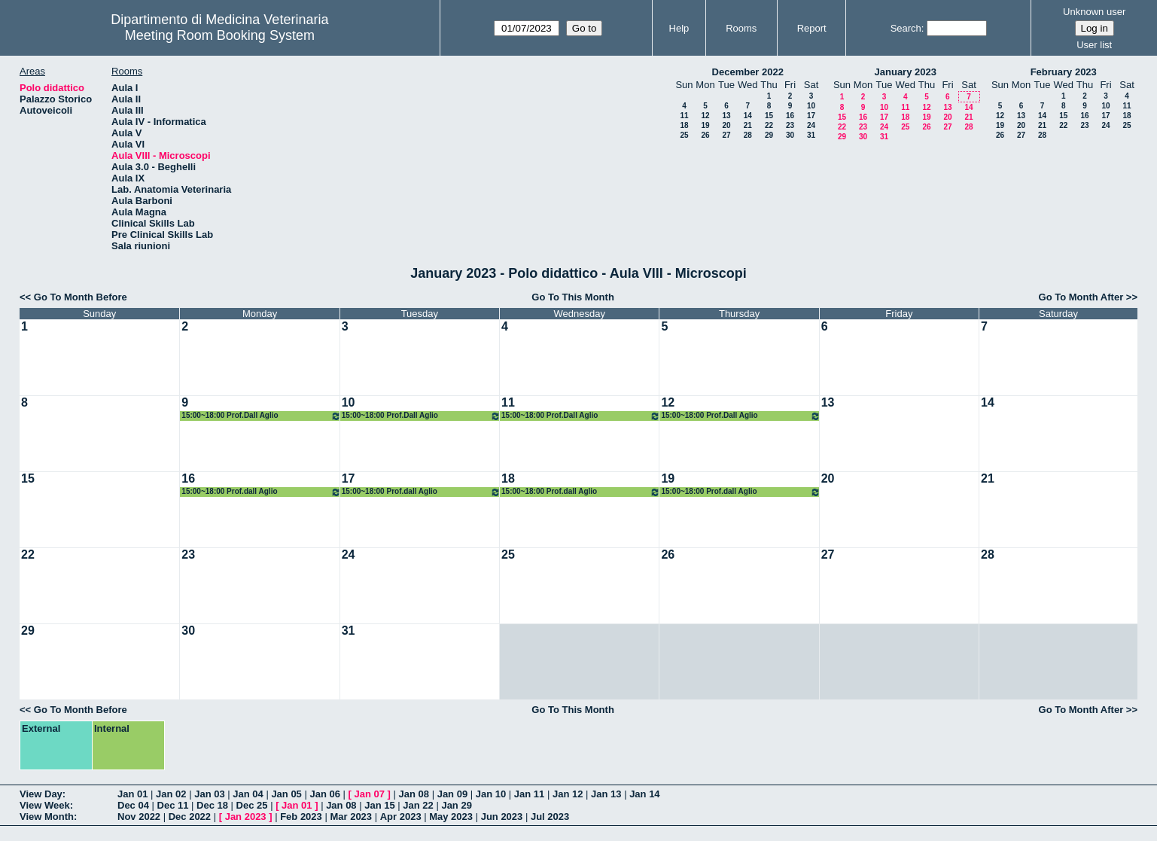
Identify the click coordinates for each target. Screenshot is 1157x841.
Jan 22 (418, 805)
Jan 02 (171, 794)
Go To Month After (1081, 297)
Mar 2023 (351, 816)
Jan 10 (491, 794)
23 (790, 125)
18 (684, 125)
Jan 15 (379, 805)
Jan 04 (248, 794)
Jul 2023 (550, 816)
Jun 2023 (502, 816)
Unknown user (1094, 11)
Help (679, 28)
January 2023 (905, 72)
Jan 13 (606, 794)
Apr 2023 (401, 816)
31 (811, 135)
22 (769, 125)
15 (769, 115)
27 (726, 135)
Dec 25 (252, 805)
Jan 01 (132, 794)
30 (790, 135)
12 (705, 115)
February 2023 (1064, 72)
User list (1094, 44)
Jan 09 (452, 794)
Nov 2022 (138, 816)
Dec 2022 (190, 816)
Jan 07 (370, 794)
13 (726, 115)
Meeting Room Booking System (220, 35)
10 (811, 106)
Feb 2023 (301, 816)
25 (684, 135)
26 (705, 135)
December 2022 (748, 72)
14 (748, 115)
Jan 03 (209, 794)
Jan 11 (529, 794)
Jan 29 (456, 805)
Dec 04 (133, 805)
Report (812, 28)
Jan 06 (324, 794)
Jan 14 (644, 794)
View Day (41, 794)
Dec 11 (173, 805)
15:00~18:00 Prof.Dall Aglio (260, 416)
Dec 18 (212, 805)
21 (748, 125)
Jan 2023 (245, 816)
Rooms (741, 28)
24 (811, 125)
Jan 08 (414, 794)
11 (684, 115)
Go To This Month (572, 297)
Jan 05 (286, 794)
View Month (47, 816)
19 (705, 125)
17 (811, 115)
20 (726, 125)
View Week (45, 805)
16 (790, 115)
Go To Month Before (80, 297)
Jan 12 (568, 794)
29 (769, 135)
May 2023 (451, 816)
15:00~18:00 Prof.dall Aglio (260, 492)
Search (906, 28)
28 (748, 135)
